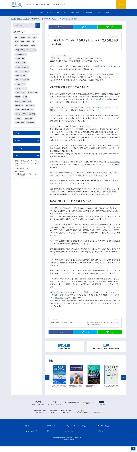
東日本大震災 (115, 162)
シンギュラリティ (21, 87)
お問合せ (115, 12)
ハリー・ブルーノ (21, 96)
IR (34, 42)
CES (30, 37)
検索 (37, 25)
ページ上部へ (133, 449)
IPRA (29, 42)
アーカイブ (19, 160)
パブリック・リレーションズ (61, 292)
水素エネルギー (20, 132)
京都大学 (30, 101)
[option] (59, 381)
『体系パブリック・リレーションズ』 (26, 51)
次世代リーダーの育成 (93, 96)
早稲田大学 (19, 128)
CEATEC (22, 37)
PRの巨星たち (25, 46)
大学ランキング (30, 114)
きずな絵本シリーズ (21, 55)
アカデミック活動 (75, 12)
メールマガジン (116, 4)
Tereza (72, 445)
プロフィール (33, 12)
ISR (17, 46)
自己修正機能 (31, 132)
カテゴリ (18, 144)
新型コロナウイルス (28, 119)
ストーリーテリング (21, 92)
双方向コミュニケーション (104, 292)
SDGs (34, 46)
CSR (36, 37)
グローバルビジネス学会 (22, 83)
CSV (17, 42)
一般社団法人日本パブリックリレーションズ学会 (26, 187)
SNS (69, 230)
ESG (23, 42)
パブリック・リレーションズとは (53, 12)
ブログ (21, 12)
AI (16, 37)
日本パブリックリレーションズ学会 (26, 123)
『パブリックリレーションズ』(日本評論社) (86, 107)
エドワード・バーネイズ (22, 73)
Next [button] (123, 381)
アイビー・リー (20, 60)
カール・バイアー (21, 78)
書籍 (105, 12)
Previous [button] (47, 381)
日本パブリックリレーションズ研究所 (26, 176)
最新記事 (18, 152)
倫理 (86, 292)
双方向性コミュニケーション (24, 110)
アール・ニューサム (21, 64)
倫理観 (18, 105)
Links (17, 168)
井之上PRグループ (92, 12)
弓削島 (18, 119)
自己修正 (55, 295)
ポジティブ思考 (20, 101)
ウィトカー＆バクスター (22, 69)
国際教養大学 (19, 114)
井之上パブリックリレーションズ (26, 173)
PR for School (20, 183)
